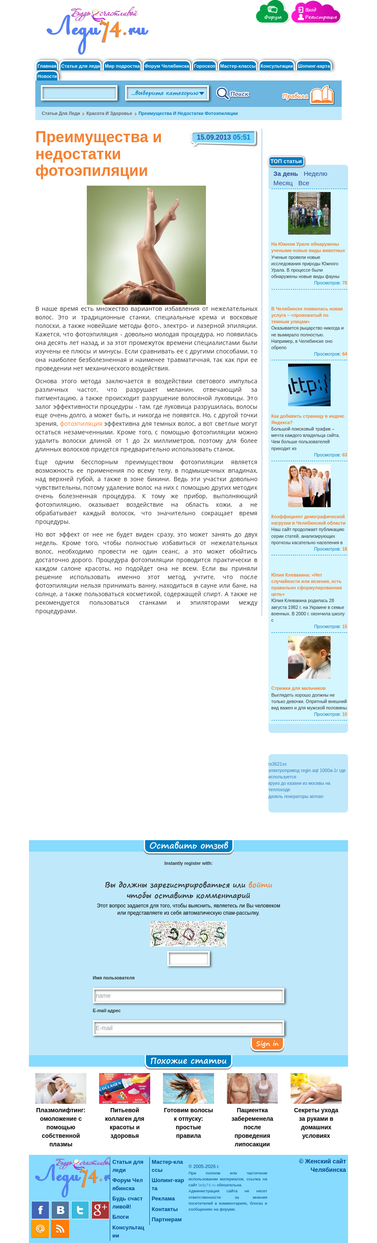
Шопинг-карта (314, 66)
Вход (310, 10)
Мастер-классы (238, 66)
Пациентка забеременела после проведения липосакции (252, 1127)
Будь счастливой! (127, 1202)
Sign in (267, 1043)
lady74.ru (207, 1185)
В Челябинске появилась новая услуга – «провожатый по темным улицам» (307, 315)
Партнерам (167, 1219)
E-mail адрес (107, 1010)
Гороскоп (205, 66)
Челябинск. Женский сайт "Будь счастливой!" (95, 33)
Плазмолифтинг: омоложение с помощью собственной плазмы (61, 1127)
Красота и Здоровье (109, 113)
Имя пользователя (113, 977)
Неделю (315, 173)
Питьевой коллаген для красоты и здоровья (125, 1123)
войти (259, 884)
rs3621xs (277, 763)
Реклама (163, 1198)
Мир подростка (122, 66)
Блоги (120, 1217)
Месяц (283, 183)
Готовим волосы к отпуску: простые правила (188, 1123)
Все (303, 183)
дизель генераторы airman (296, 796)
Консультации (276, 66)
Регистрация (321, 17)
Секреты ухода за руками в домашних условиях (316, 1123)
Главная (47, 66)
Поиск (233, 93)
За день (286, 173)
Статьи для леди (80, 66)
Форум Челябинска (167, 66)
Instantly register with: (188, 863)
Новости (47, 76)
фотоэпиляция (81, 424)
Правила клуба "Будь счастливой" (309, 95)
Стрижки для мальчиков (298, 688)
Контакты (165, 1209)
